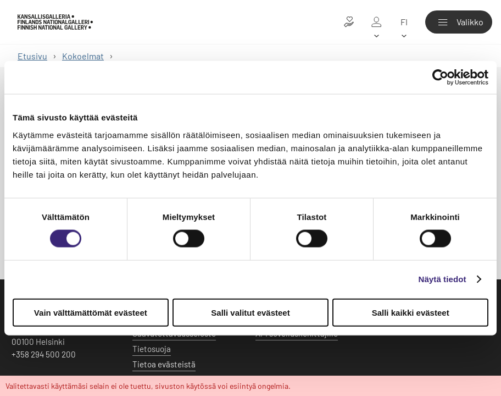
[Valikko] (458, 22)
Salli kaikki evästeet (410, 312)
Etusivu (32, 56)
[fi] (403, 22)
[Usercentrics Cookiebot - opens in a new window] (440, 77)
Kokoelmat (83, 56)
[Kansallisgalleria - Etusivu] (55, 22)
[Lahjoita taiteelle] (349, 22)
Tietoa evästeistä (164, 364)
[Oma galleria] (376, 22)
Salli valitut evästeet (250, 312)
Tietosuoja (151, 349)
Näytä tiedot (442, 279)
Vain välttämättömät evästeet (90, 312)
